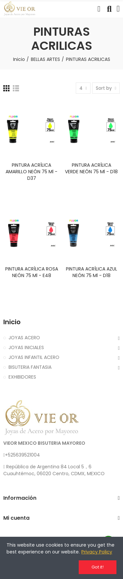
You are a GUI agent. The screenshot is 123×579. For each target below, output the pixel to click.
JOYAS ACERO (24, 337)
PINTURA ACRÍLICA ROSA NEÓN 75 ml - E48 (31, 272)
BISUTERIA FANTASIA (30, 367)
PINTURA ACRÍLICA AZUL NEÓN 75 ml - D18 (91, 272)
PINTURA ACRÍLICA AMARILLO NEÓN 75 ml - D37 (31, 171)
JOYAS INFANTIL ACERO (34, 357)
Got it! (98, 567)
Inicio (12, 322)
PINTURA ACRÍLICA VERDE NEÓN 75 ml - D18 (91, 168)
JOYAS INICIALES (26, 347)
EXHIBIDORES (22, 377)
